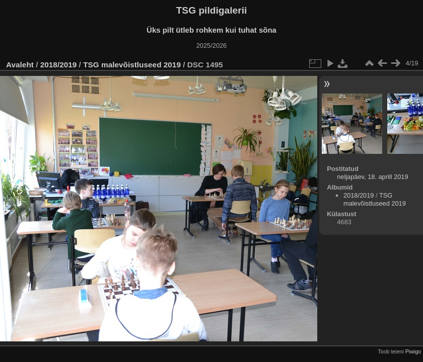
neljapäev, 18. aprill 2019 (372, 176)
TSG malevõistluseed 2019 (132, 64)
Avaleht (20, 64)
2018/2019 (58, 64)
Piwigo (413, 351)
